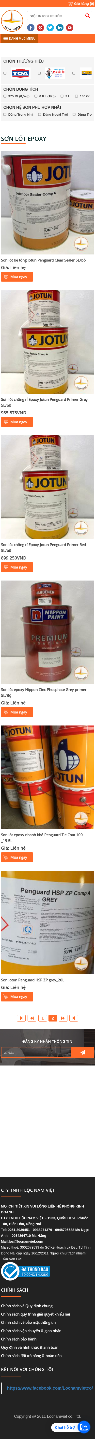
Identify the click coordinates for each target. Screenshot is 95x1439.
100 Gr (85, 96)
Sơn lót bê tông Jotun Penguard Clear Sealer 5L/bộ (43, 260)
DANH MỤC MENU (19, 38)
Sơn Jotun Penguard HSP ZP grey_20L (32, 980)
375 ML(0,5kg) (19, 96)
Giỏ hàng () (84, 4)
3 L (67, 96)
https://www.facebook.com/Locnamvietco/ (50, 1388)
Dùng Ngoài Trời (55, 114)
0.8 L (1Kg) (47, 96)
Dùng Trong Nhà (20, 114)
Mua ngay (18, 276)
